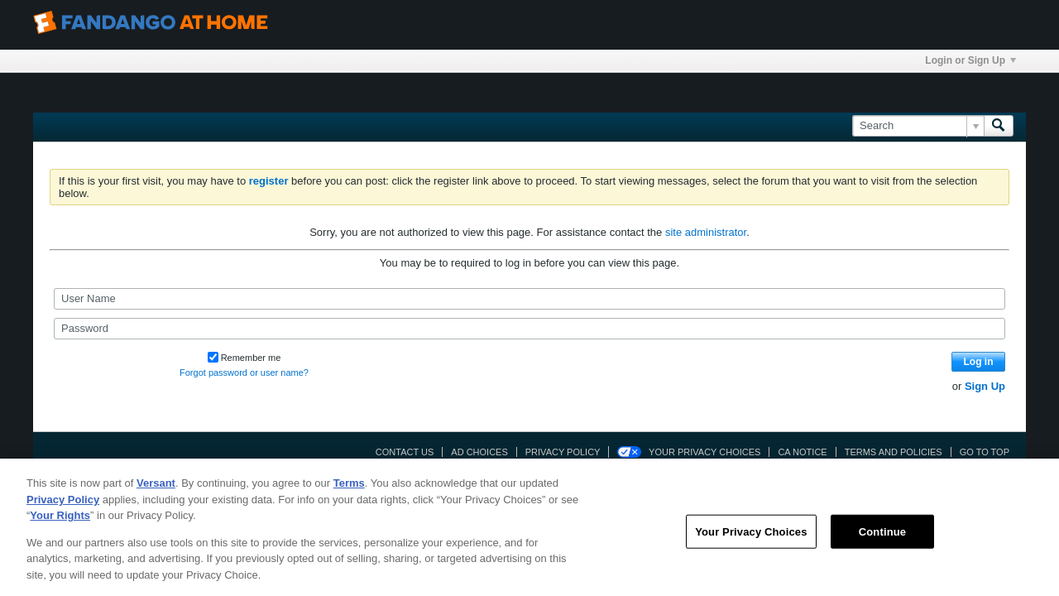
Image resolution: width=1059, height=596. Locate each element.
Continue (882, 539)
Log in (979, 362)
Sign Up (985, 386)
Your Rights (60, 523)
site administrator (705, 232)
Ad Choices (479, 452)
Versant (156, 491)
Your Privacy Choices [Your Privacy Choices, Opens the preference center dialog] (751, 539)
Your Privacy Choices (704, 452)
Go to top (984, 452)
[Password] (529, 328)
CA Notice (802, 452)
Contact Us (405, 452)
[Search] (918, 126)
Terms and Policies (893, 452)
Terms (349, 491)
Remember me (244, 358)
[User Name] (529, 299)
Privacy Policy (563, 452)
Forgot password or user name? (244, 372)
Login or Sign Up (970, 60)
